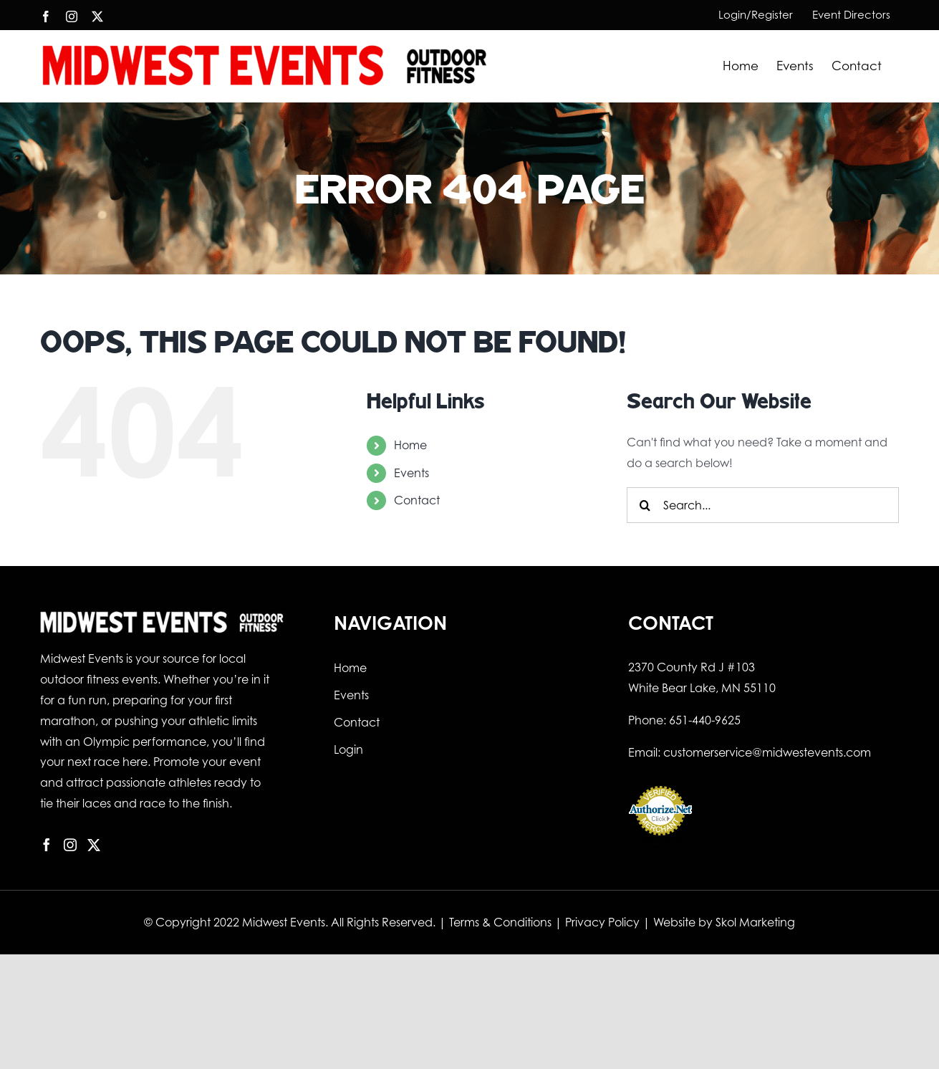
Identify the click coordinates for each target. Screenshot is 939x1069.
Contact (417, 500)
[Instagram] (70, 844)
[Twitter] (93, 844)
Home (410, 445)
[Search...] (763, 505)
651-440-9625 (705, 720)
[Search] (645, 505)
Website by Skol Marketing (724, 922)
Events (411, 473)
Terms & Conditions (500, 922)
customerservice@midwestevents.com (767, 752)
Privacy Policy (602, 922)
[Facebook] (46, 844)
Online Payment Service (660, 843)
